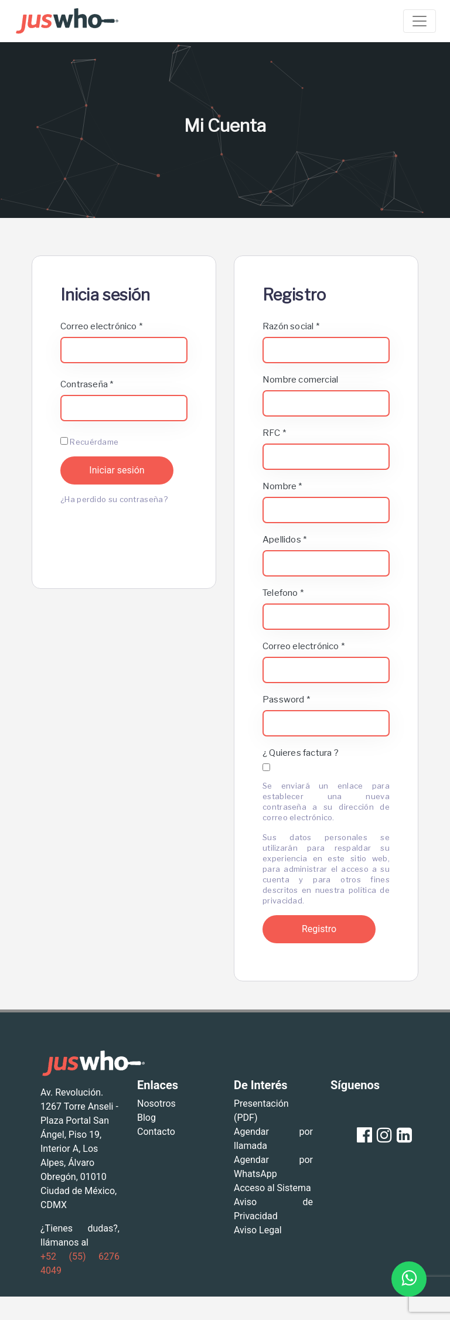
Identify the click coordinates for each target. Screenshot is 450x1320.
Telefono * (283, 593)
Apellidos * (284, 539)
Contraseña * (86, 384)
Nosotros (156, 1103)
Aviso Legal (258, 1230)
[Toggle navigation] (419, 21)
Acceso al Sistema (272, 1187)
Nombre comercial (300, 379)
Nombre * (282, 486)
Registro (319, 928)
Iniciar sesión (116, 470)
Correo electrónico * (101, 326)
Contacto (156, 1131)
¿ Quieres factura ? (300, 753)
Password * (286, 699)
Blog (146, 1117)
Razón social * (290, 326)
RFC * (274, 433)
